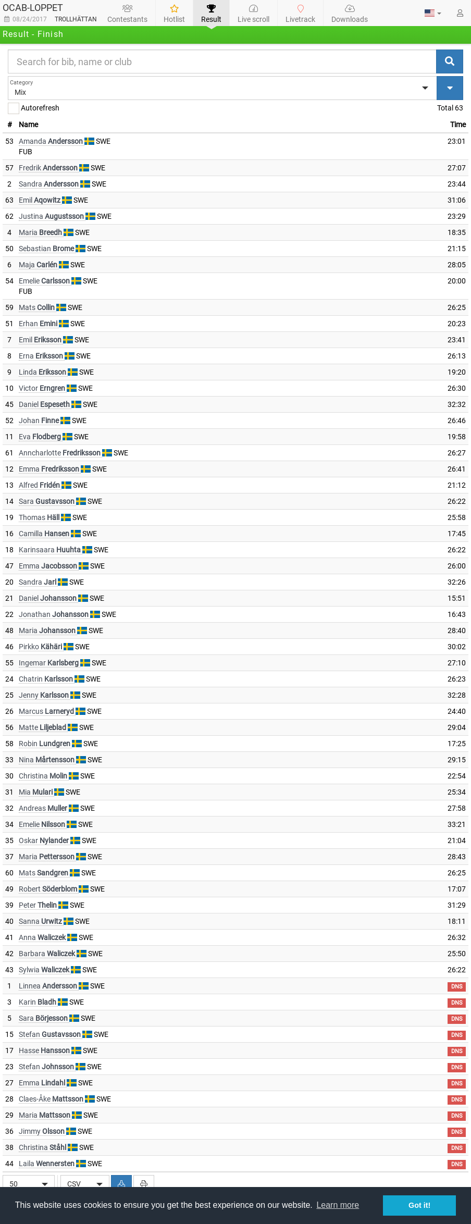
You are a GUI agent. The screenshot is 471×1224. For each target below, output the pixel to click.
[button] (433, 13)
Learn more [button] (337, 1205)
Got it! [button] (419, 1205)
